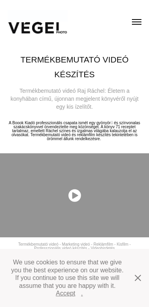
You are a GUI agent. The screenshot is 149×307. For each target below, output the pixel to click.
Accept (65, 293)
